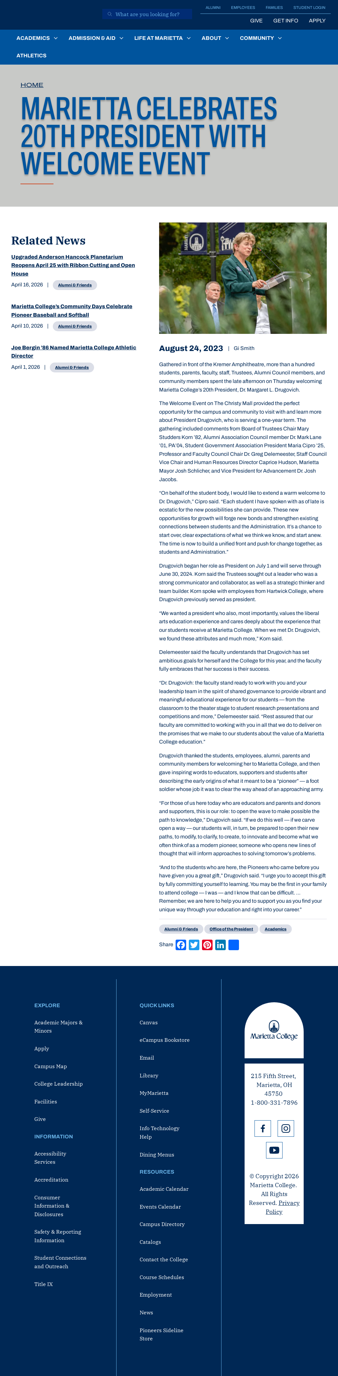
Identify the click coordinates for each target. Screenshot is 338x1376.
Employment (156, 1294)
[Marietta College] (52, 15)
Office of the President (231, 929)
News (146, 1312)
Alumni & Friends (75, 285)
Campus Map (50, 1066)
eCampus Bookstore (165, 1040)
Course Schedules (162, 1277)
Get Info (285, 20)
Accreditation (51, 1179)
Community (257, 38)
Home (32, 85)
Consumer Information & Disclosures (51, 1205)
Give (256, 20)
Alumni (213, 7)
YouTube (274, 1150)
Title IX (43, 1284)
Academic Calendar (164, 1189)
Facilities (45, 1101)
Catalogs (150, 1242)
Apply (317, 20)
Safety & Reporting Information (57, 1236)
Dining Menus (157, 1154)
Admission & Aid (92, 38)
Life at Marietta (158, 38)
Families (274, 7)
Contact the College (164, 1259)
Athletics (32, 55)
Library (149, 1075)
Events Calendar (160, 1206)
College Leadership (58, 1083)
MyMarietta (154, 1093)
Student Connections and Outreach (60, 1262)
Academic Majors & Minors (58, 1026)
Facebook (262, 1128)
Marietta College (274, 1030)
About (211, 38)
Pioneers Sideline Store (162, 1334)
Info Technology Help (160, 1132)
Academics (33, 38)
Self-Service (154, 1110)
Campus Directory (162, 1224)
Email (147, 1057)
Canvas (149, 1022)
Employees (243, 7)
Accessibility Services (50, 1157)
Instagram (286, 1128)
